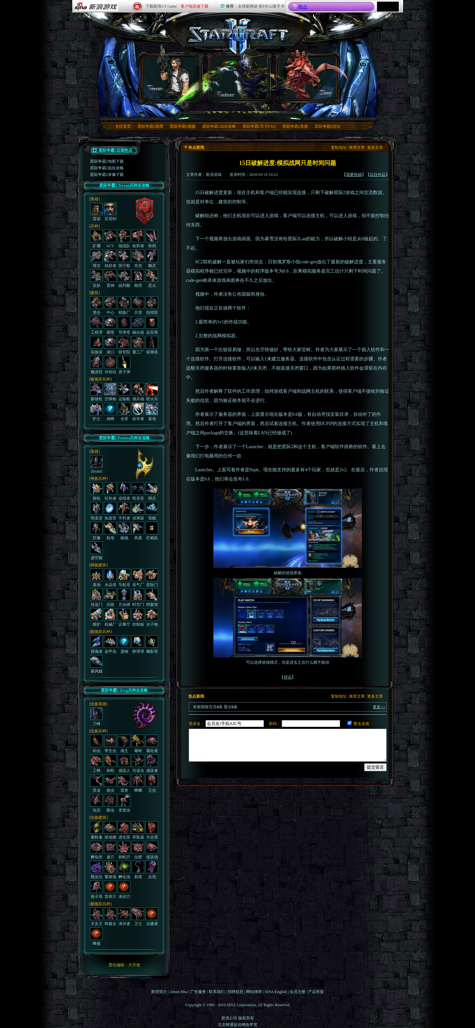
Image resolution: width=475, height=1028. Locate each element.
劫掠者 (110, 258)
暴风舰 (96, 664)
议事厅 (124, 617)
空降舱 (110, 392)
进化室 (124, 830)
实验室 (96, 345)
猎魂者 (96, 644)
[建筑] (94, 292)
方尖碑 (124, 597)
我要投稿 (354, 174)
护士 (96, 412)
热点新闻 (196, 147)
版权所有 (246, 1018)
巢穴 (110, 850)
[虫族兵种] (98, 731)
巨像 (96, 531)
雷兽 (124, 783)
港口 (110, 345)
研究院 (124, 345)
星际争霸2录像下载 (107, 174)
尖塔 (151, 870)
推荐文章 (357, 147)
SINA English (276, 991)
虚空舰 (96, 551)
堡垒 (96, 305)
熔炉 (96, 617)
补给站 (110, 365)
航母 (110, 531)
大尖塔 (151, 830)
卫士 (138, 917)
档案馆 (151, 597)
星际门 (151, 578)
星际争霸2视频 (183, 126)
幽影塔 (151, 644)
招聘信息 (235, 991)
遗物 (124, 644)
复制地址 (339, 147)
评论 (288, 677)
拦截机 (151, 531)
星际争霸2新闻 (150, 126)
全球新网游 (248, 6)
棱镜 (124, 531)
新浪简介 (159, 991)
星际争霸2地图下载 (107, 161)
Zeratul (96, 464)
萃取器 (138, 830)
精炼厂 (124, 305)
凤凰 (138, 531)
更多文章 (375, 147)
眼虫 (110, 803)
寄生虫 (110, 744)
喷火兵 (151, 392)
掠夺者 (138, 412)
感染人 (124, 763)
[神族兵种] (98, 478)
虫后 (96, 803)
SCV (110, 239)
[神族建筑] (98, 565)
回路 (110, 597)
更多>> (379, 707)
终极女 (110, 917)
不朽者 (124, 511)
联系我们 (217, 991)
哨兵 (151, 491)
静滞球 (138, 644)
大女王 (96, 917)
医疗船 (124, 258)
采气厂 (138, 578)
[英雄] (94, 199)
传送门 (96, 597)
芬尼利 (110, 212)
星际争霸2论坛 (327, 126)
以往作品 (378, 174)
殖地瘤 (110, 830)
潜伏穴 (124, 889)
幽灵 (151, 258)
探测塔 (151, 345)
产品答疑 (316, 991)
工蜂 (96, 763)
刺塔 (138, 870)
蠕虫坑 (96, 870)
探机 (96, 491)
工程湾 (96, 325)
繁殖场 (110, 870)
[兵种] (94, 226)
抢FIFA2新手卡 (272, 6)
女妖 (96, 278)
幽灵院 (96, 365)
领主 (124, 744)
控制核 (138, 617)
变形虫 (124, 803)
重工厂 (138, 345)
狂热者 (110, 491)
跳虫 (110, 783)
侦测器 (138, 511)
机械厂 (110, 617)
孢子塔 (96, 889)
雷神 (110, 278)
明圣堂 (96, 511)
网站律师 (254, 991)
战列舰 (124, 278)
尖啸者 (151, 917)
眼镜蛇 (96, 392)
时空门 (138, 597)
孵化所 (96, 850)
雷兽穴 (110, 889)
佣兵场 (138, 392)
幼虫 (96, 744)
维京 (96, 258)
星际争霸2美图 (295, 126)
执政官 (110, 511)
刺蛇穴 (124, 850)
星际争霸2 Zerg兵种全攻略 (124, 690)
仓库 (124, 412)
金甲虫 (110, 644)
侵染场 (151, 850)
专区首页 (123, 126)
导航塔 (124, 578)
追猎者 (124, 491)
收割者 (138, 239)
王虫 (151, 783)
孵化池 (124, 870)
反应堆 (151, 325)
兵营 (138, 305)
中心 (110, 305)
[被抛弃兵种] (100, 379)
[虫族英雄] (98, 704)
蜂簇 (96, 936)
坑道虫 (138, 763)
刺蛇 (110, 763)
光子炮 (151, 617)
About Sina (178, 991)
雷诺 (96, 212)
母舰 (151, 511)
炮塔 (138, 278)
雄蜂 (110, 412)
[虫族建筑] (98, 817)
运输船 (124, 392)
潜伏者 (124, 917)
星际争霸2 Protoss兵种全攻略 (124, 438)
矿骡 (96, 239)
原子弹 (124, 365)
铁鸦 (151, 239)
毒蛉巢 (96, 830)
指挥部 (151, 305)
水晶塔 (110, 578)
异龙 (96, 783)
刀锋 (96, 717)
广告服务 (198, 991)
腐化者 (151, 744)
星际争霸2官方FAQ (259, 126)
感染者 (151, 763)
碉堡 (110, 325)
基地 (151, 412)
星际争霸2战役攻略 (219, 126)
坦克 (138, 258)
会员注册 (297, 991)
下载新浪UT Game (161, 6)
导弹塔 (124, 325)
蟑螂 (138, 783)
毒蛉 (138, 744)
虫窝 (138, 850)
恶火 (151, 278)
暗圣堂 (138, 491)
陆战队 (124, 239)
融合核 (138, 325)
